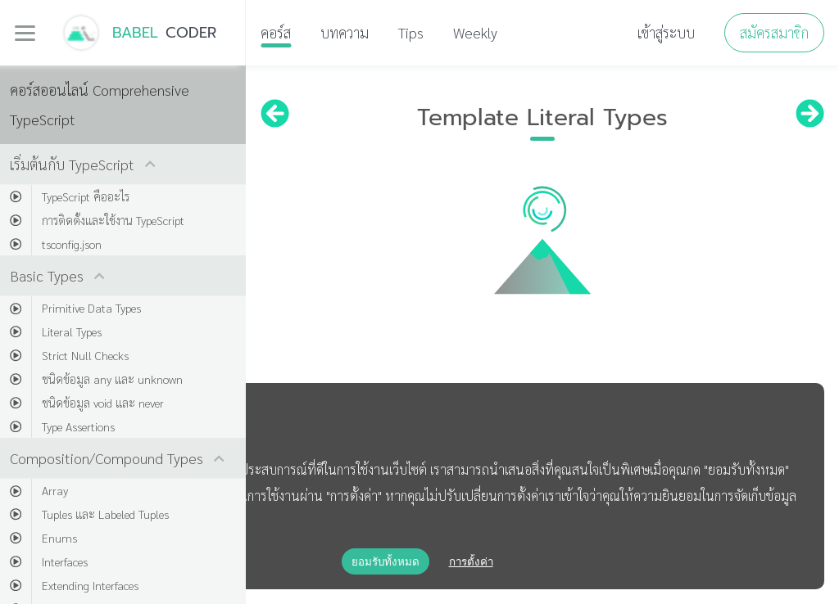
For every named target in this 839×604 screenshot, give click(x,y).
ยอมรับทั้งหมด (385, 562)
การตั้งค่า (471, 562)
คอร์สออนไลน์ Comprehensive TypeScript (99, 104)
